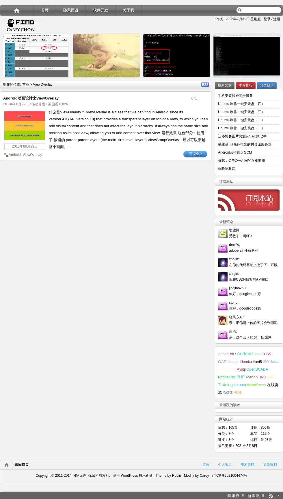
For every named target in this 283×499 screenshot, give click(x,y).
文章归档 (270, 465)
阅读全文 (196, 154)
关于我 (128, 10)
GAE (222, 362)
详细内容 (62, 80)
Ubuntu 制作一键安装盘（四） (241, 104)
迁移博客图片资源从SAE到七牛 (242, 136)
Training (225, 384)
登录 (267, 19)
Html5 (257, 362)
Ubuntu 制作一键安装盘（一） (241, 128)
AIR (233, 354)
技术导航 (247, 465)
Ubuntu (240, 385)
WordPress (256, 385)
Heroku (246, 362)
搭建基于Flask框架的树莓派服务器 (244, 144)
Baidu (258, 354)
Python (252, 377)
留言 (205, 465)
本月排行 (246, 85)
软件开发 (100, 10)
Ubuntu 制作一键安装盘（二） (241, 120)
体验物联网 (226, 169)
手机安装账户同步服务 (235, 96)
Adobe (223, 354)
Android (15, 155)
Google (233, 362)
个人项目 (225, 465)
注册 (276, 19)
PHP (241, 377)
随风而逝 (70, 10)
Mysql (241, 369)
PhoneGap (226, 377)
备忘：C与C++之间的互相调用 (241, 161)
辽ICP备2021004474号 (229, 476)
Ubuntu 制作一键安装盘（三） (241, 112)
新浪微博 (256, 496)
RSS (205, 84)
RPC (262, 377)
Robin (176, 476)
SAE (270, 377)
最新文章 (225, 85)
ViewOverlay (32, 155)
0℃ (194, 98)
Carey (204, 476)
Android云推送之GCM (235, 152)
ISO (266, 362)
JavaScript (227, 369)
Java (274, 361)
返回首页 (22, 465)
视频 (238, 393)
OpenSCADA (257, 369)
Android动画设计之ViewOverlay (31, 98)
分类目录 (267, 85)
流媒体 (228, 393)
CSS (267, 354)
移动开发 (38, 104)
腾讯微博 (236, 496)
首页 (45, 10)
